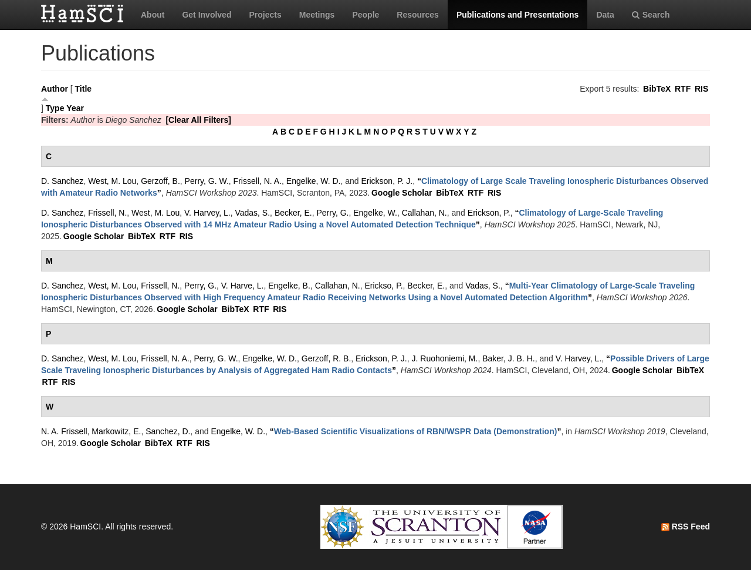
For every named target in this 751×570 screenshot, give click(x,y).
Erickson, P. (489, 212)
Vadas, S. (252, 212)
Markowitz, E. (116, 431)
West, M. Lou (112, 181)
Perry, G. (332, 212)
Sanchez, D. (168, 431)
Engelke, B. (289, 285)
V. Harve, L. (242, 285)
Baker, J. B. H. (508, 358)
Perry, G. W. (207, 181)
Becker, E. (293, 212)
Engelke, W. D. (313, 181)
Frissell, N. (107, 212)
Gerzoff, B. (160, 181)
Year (75, 108)
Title (83, 88)
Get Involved (206, 14)
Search (651, 14)
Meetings (317, 14)
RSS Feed (685, 526)
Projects (265, 14)
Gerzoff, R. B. (326, 358)
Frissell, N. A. (258, 181)
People (365, 14)
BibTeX (657, 88)
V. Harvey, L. (207, 212)
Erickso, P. (383, 285)
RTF (683, 88)
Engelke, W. (375, 212)
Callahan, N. (424, 212)
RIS (701, 88)
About (152, 14)
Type (55, 108)
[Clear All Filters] (198, 120)
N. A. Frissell (64, 431)
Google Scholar (401, 192)
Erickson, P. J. (386, 181)
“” (415, 431)
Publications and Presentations (517, 14)
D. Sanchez (62, 181)
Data (605, 14)
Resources (418, 14)
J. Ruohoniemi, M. (445, 358)
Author (54, 88)
